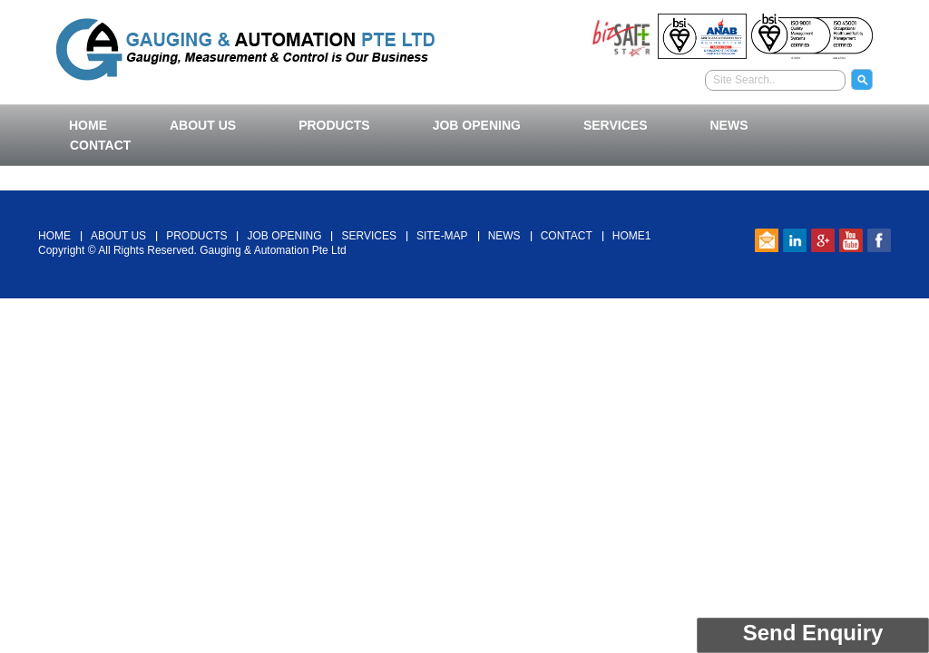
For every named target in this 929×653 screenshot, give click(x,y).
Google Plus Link (823, 240)
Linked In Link (795, 240)
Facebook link (879, 240)
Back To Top (464, 180)
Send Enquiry (813, 632)
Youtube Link (851, 240)
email (766, 240)
